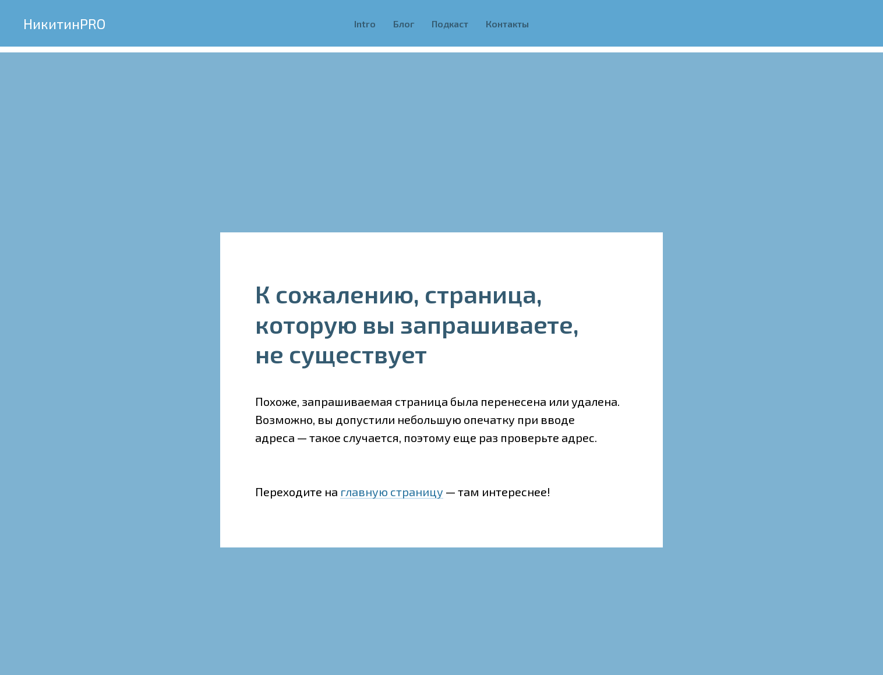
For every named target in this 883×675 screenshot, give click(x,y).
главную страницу (391, 492)
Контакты (507, 23)
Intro (365, 23)
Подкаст (450, 23)
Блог (403, 23)
